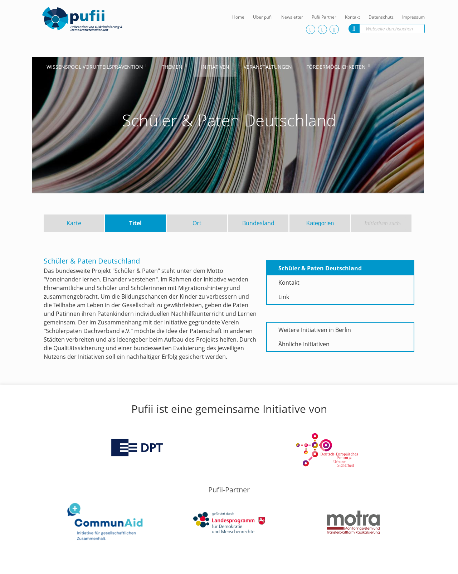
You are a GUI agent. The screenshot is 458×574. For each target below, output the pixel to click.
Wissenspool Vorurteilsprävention (95, 66)
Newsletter (292, 17)
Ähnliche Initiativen (304, 344)
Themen (172, 66)
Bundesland (258, 223)
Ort (197, 223)
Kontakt (352, 17)
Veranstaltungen (268, 66)
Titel (135, 223)
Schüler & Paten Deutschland (320, 268)
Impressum (413, 17)
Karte (74, 223)
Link (283, 297)
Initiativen (215, 66)
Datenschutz (381, 17)
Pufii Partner (324, 17)
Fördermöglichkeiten (336, 66)
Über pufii (263, 17)
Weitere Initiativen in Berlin (314, 330)
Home (238, 17)
